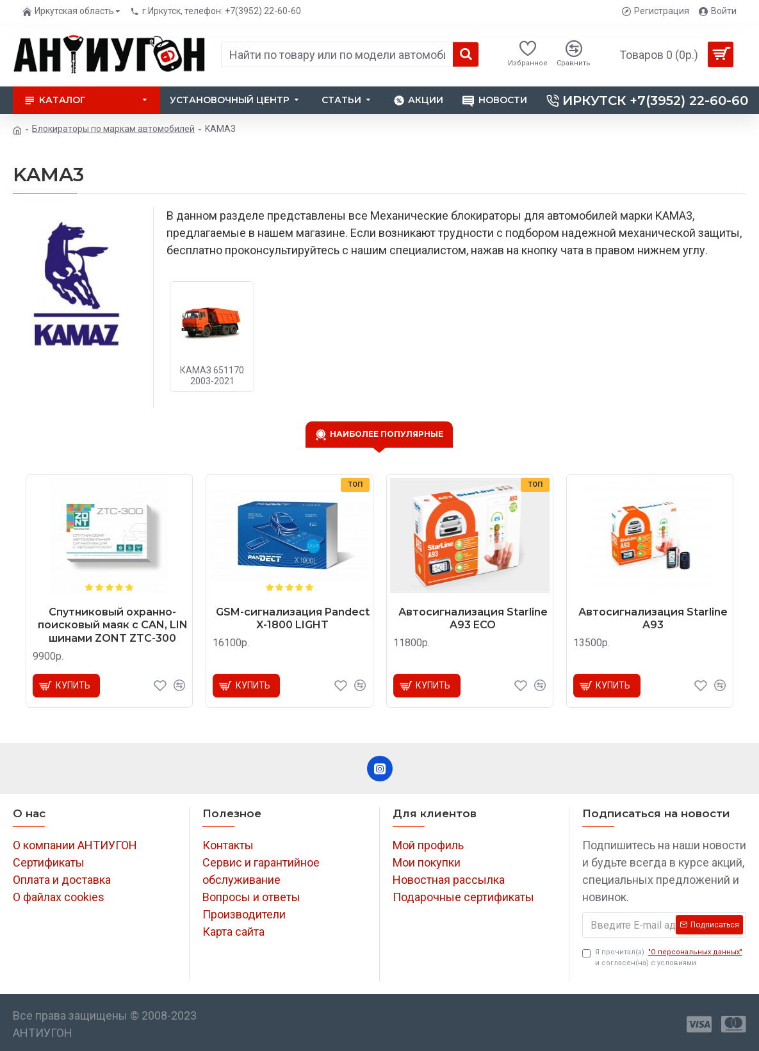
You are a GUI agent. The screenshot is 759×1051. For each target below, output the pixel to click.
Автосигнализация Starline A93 (653, 618)
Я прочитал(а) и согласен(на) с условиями (663, 957)
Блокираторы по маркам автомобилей (113, 129)
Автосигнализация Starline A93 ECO (473, 618)
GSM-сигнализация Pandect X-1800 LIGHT (293, 618)
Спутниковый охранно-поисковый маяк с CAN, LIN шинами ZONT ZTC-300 (113, 625)
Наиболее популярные (386, 433)
